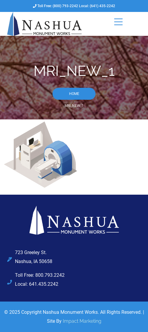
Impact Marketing (82, 321)
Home (74, 94)
